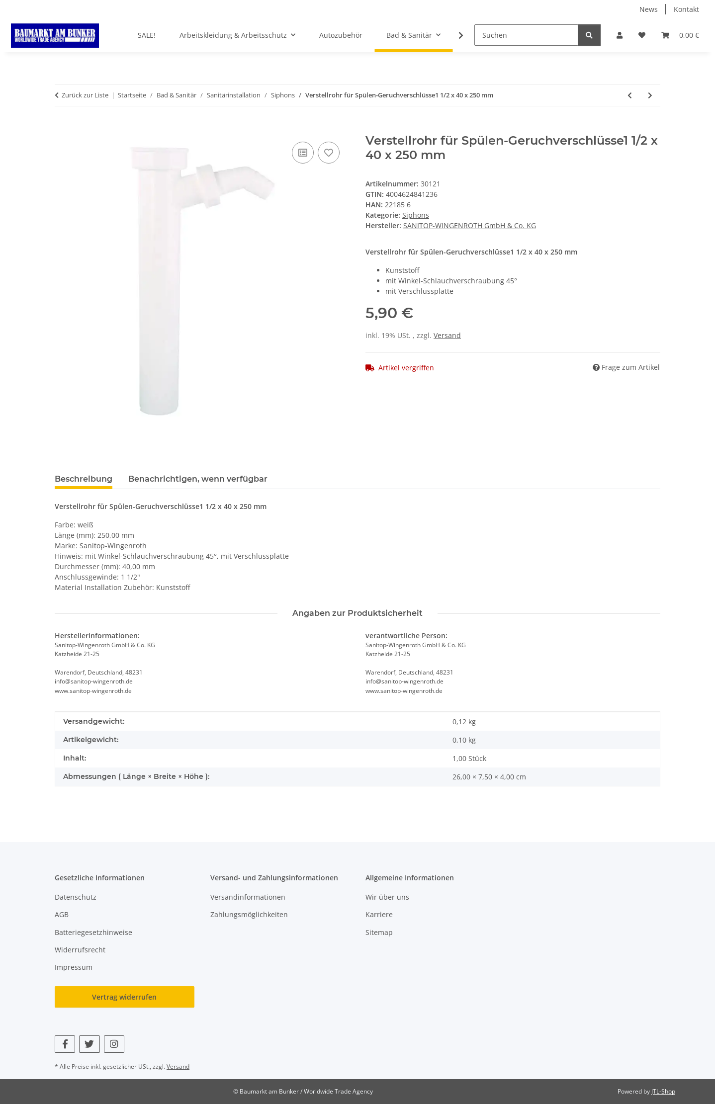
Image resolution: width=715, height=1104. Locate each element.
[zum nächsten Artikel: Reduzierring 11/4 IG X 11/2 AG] (650, 95)
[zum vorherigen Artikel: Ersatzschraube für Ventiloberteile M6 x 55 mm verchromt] (630, 95)
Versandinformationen (247, 897)
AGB (62, 914)
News (648, 9)
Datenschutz (75, 897)
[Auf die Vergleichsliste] (303, 153)
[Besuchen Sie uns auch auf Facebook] (65, 1044)
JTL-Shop (663, 1091)
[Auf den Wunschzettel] (329, 153)
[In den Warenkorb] (63, 128)
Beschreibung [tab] (83, 479)
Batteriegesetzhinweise (93, 932)
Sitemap (379, 932)
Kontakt (686, 9)
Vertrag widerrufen (124, 997)
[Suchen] (526, 35)
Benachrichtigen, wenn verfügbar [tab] (198, 479)
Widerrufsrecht (80, 949)
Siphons (415, 215)
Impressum (73, 967)
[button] (619, 35)
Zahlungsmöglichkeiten (249, 914)
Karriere (379, 914)
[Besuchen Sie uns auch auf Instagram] (114, 1044)
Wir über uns (387, 897)
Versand (447, 335)
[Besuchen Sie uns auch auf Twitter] (89, 1044)
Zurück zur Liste (85, 94)
